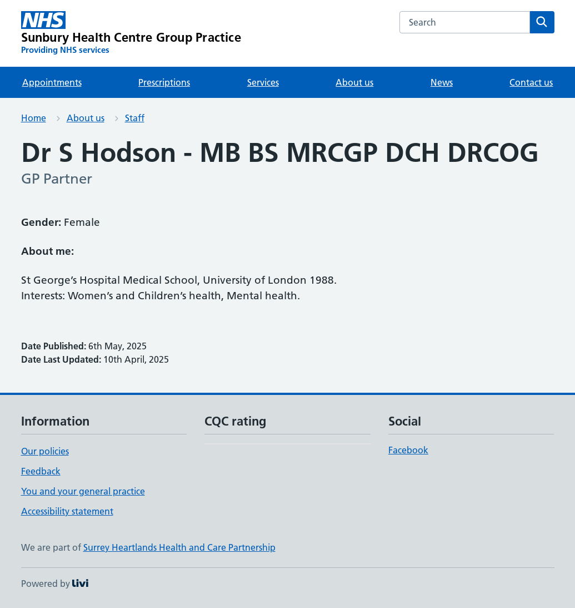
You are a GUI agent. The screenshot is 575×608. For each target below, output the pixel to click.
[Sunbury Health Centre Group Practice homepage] (131, 33)
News (442, 82)
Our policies (45, 451)
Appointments (52, 82)
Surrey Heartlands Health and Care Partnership (179, 547)
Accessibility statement (67, 511)
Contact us (531, 82)
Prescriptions (164, 82)
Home (33, 117)
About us (354, 82)
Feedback (41, 471)
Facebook (408, 450)
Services (263, 82)
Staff (134, 117)
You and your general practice (83, 491)
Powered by (54, 583)
